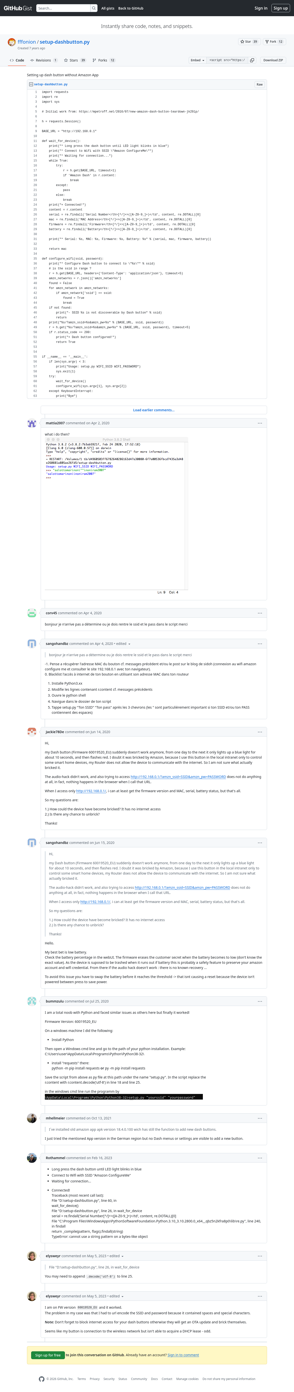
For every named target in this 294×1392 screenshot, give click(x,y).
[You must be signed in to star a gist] (249, 41)
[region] (147, 244)
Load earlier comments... (153, 410)
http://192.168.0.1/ (91, 791)
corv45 (51, 613)
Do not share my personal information (229, 1379)
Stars (75, 60)
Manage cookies (187, 1379)
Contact (167, 1379)
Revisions (44, 60)
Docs (154, 1379)
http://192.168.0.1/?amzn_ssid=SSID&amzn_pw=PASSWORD (178, 776)
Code (17, 60)
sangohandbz (57, 643)
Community (139, 1379)
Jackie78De (55, 731)
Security (109, 1379)
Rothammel (55, 1157)
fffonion (27, 41)
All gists (107, 8)
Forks (104, 60)
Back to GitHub (130, 8)
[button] (252, 60)
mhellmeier (55, 1118)
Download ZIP (273, 60)
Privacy (95, 1379)
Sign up (281, 8)
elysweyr (53, 1256)
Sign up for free (48, 1355)
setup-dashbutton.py (64, 41)
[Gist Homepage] (18, 8)
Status (123, 1379)
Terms (81, 1379)
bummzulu (55, 1001)
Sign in (261, 8)
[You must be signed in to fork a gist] (274, 41)
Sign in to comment (183, 1354)
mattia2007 (55, 423)
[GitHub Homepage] (42, 1379)
